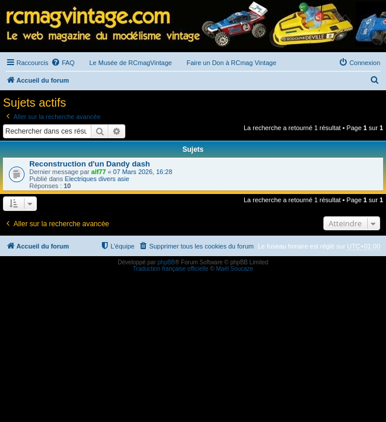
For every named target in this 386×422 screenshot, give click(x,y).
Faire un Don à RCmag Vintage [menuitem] (231, 62)
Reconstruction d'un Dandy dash (89, 163)
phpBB (166, 262)
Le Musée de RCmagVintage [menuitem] (130, 62)
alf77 (98, 171)
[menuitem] (62, 63)
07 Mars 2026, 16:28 (142, 171)
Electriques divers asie (97, 178)
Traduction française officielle (171, 269)
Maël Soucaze (234, 269)
